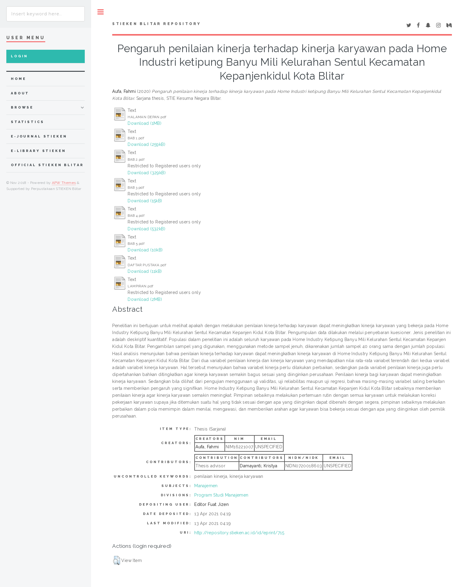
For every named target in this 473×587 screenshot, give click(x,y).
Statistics (27, 122)
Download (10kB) (145, 250)
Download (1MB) (144, 123)
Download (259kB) (146, 144)
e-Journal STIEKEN (39, 136)
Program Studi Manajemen (221, 495)
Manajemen (206, 485)
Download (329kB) (147, 172)
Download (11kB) (145, 271)
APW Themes (64, 183)
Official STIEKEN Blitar (47, 165)
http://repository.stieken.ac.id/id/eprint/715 (239, 532)
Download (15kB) (145, 200)
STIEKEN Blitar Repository (156, 24)
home (18, 79)
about (20, 93)
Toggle (100, 12)
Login (19, 56)
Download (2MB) (145, 299)
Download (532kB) (146, 228)
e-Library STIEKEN (38, 151)
